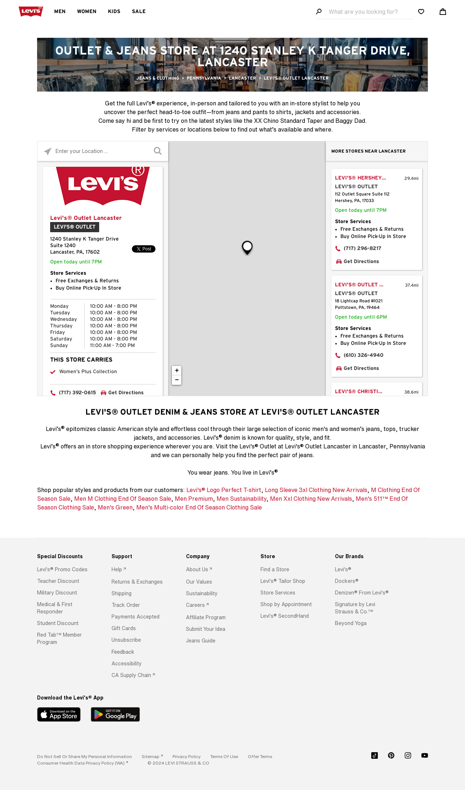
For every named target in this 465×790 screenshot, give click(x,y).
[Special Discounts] (65, 556)
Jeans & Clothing (157, 78)
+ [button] (177, 370)
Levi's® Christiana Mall (367, 391)
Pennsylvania (204, 78)
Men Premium (194, 498)
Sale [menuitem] (139, 11)
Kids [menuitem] (114, 11)
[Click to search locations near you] (47, 151)
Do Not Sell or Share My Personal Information (84, 756)
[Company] (214, 556)
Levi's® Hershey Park (366, 178)
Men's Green (115, 507)
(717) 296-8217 (362, 248)
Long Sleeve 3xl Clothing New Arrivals (316, 489)
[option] (65, 569)
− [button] (177, 380)
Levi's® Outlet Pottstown (367, 284)
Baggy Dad (350, 120)
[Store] (288, 556)
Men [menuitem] (59, 11)
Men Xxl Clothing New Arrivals (311, 498)
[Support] (139, 556)
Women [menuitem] (86, 11)
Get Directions (126, 392)
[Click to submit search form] (158, 151)
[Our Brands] (363, 556)
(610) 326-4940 (364, 355)
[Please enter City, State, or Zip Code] (102, 151)
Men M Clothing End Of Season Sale (122, 498)
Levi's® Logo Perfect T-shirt (223, 489)
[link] (152, 756)
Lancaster (242, 78)
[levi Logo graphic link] (31, 11)
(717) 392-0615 (77, 392)
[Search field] (365, 11)
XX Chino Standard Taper (288, 120)
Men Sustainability (241, 498)
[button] (62, 569)
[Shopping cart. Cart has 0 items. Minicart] (443, 11)
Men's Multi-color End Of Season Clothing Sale (199, 507)
